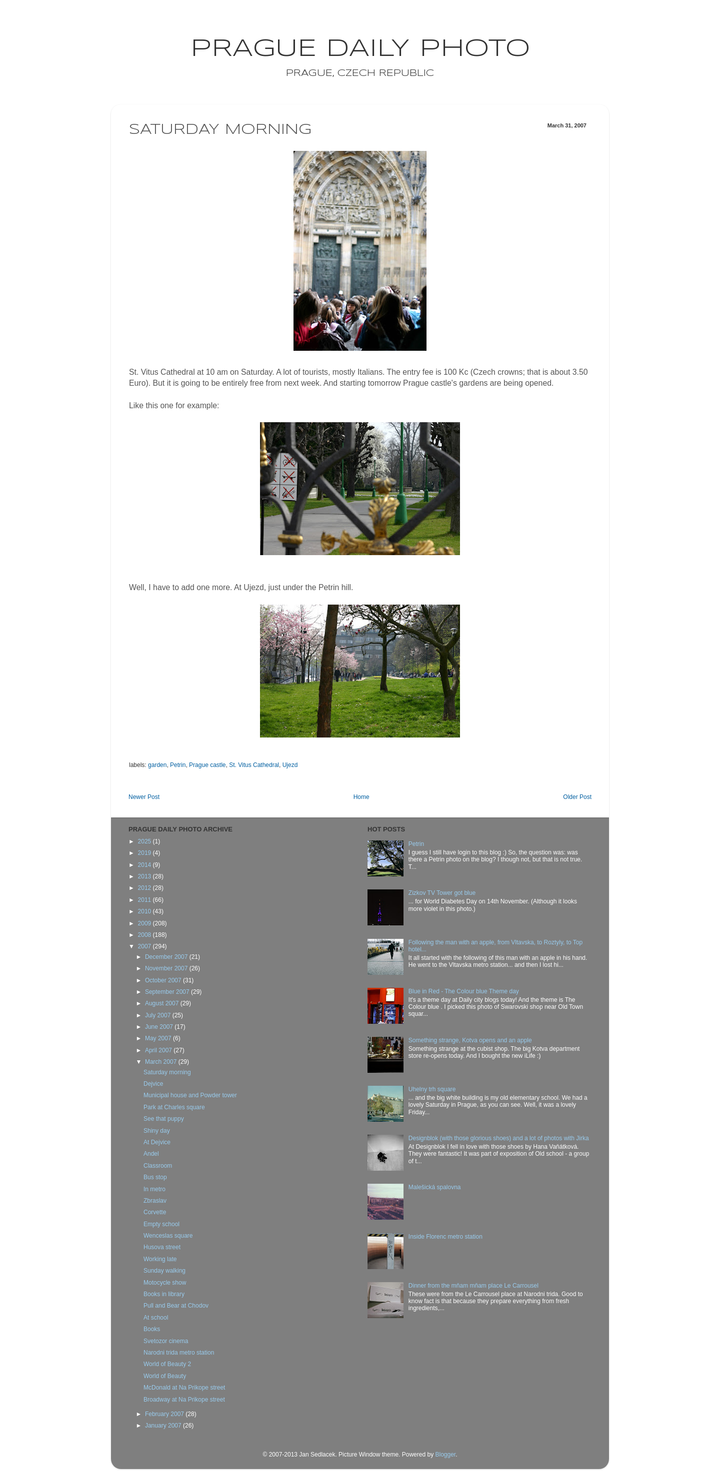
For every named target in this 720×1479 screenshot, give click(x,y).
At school (156, 1317)
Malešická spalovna (434, 1187)
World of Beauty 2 (167, 1364)
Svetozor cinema (166, 1341)
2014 (145, 864)
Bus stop (155, 1177)
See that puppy (164, 1118)
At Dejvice (157, 1142)
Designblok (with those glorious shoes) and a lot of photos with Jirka (498, 1138)
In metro (155, 1189)
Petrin (178, 764)
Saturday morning (167, 1072)
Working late (160, 1259)
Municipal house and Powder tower (190, 1095)
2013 (145, 876)
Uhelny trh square (432, 1089)
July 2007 (158, 1015)
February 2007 (165, 1414)
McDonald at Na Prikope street (184, 1387)
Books (152, 1329)
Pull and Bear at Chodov (176, 1305)
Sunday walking (165, 1270)
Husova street (162, 1247)
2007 (145, 946)
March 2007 (161, 1061)
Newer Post (144, 796)
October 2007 (164, 980)
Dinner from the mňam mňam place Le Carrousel (473, 1285)
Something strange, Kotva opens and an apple (470, 1040)
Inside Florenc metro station (445, 1236)
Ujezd (290, 764)
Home (362, 796)
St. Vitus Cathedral (254, 764)
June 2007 (159, 1026)
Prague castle (207, 764)
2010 (145, 911)
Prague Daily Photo (360, 49)
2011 (145, 899)
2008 (145, 934)
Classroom (158, 1165)
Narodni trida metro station (179, 1352)
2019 (145, 852)
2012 (145, 887)
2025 (145, 841)
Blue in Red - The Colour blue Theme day (463, 991)
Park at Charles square (174, 1107)
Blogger (445, 1454)
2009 (145, 923)
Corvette (155, 1212)
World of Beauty (165, 1376)
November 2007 (167, 968)
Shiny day (157, 1130)
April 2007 (159, 1050)
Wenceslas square (168, 1235)
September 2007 (168, 991)
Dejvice (153, 1083)
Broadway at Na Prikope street (184, 1399)
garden (157, 764)
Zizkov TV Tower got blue (442, 892)
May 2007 (159, 1038)
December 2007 (167, 956)
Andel (151, 1153)
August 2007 (162, 1003)
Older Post (577, 796)
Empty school (162, 1224)
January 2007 (164, 1425)
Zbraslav (155, 1200)
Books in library (164, 1294)
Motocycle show (165, 1282)
